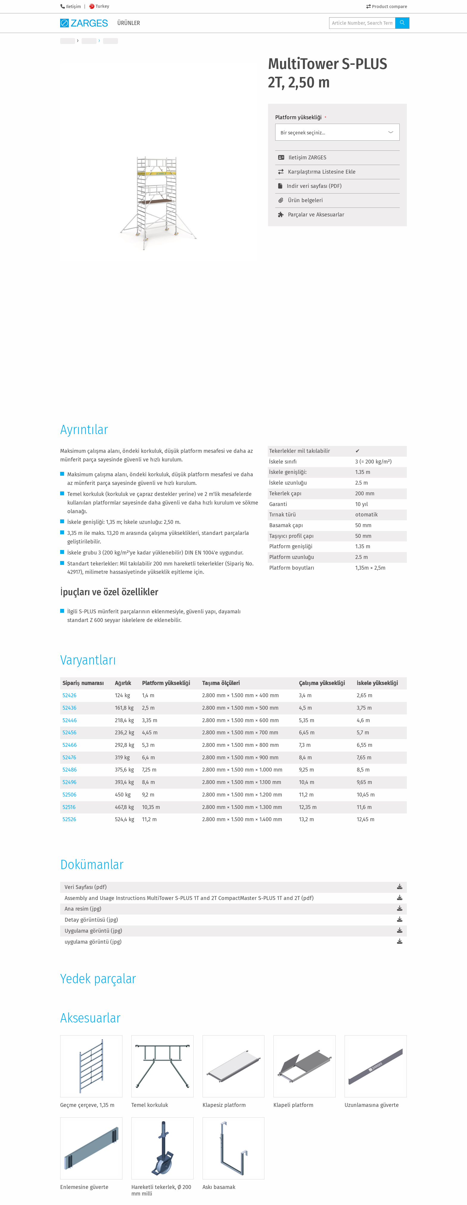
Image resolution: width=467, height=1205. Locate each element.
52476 (69, 757)
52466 (70, 745)
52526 (69, 819)
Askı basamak (219, 1187)
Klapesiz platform (224, 1105)
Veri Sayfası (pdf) (86, 887)
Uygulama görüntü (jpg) (93, 931)
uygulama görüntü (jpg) (93, 942)
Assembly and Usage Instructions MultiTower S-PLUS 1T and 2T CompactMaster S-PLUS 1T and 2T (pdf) (189, 898)
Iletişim (73, 6)
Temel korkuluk (149, 1105)
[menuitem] (130, 23)
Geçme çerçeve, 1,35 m (87, 1105)
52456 (70, 732)
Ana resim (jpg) (83, 909)
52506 (70, 794)
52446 (70, 720)
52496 (70, 782)
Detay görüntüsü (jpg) (91, 920)
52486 (70, 769)
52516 (69, 807)
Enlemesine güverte (84, 1187)
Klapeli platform (293, 1105)
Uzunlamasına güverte (372, 1105)
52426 (70, 695)
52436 (70, 708)
